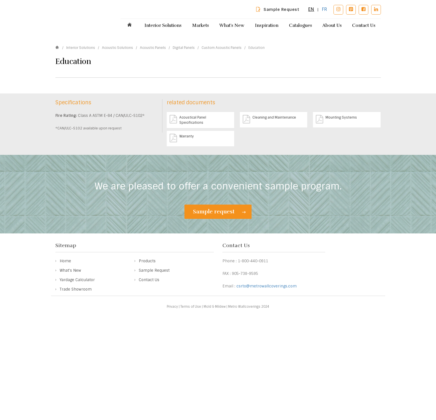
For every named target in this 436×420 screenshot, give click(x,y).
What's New (231, 25)
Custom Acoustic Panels (222, 96)
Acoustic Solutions (118, 96)
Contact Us (363, 25)
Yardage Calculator (77, 371)
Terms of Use (190, 398)
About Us (332, 25)
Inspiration (266, 25)
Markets (200, 25)
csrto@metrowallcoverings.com (266, 377)
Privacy (172, 398)
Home (65, 352)
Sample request (219, 303)
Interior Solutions (163, 25)
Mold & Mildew (215, 398)
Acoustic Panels (153, 96)
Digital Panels (184, 96)
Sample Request (281, 9)
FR (324, 9)
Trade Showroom (76, 381)
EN (311, 9)
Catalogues (300, 25)
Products (147, 352)
